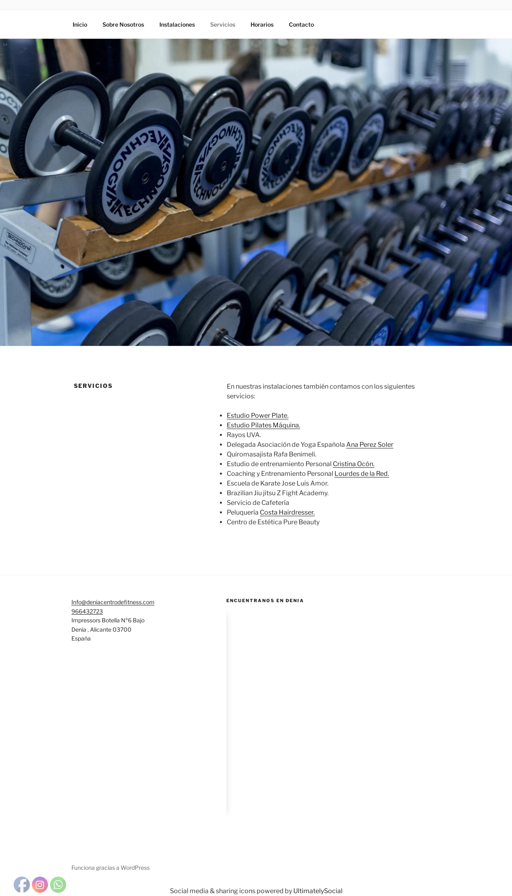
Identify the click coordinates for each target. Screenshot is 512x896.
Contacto (301, 24)
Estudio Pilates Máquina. (263, 425)
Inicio (80, 24)
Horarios (262, 24)
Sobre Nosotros (123, 24)
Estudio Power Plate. (257, 415)
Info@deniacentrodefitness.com (113, 602)
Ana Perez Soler (369, 444)
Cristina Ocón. (353, 464)
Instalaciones (177, 24)
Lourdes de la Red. (361, 473)
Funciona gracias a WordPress (110, 867)
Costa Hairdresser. (287, 512)
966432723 (87, 611)
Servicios (222, 24)
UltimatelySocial (318, 891)
